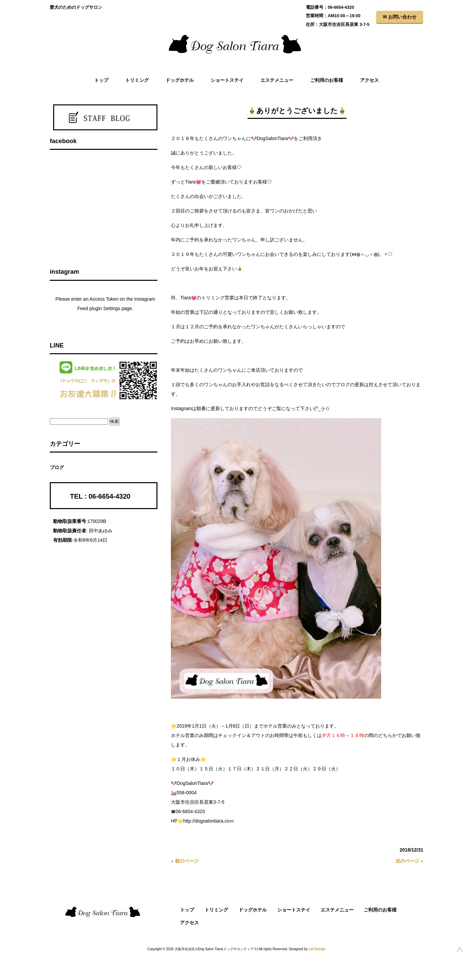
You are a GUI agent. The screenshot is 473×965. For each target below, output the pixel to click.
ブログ (57, 467)
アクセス (189, 922)
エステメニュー (337, 909)
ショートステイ (293, 909)
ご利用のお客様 (380, 909)
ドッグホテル (253, 909)
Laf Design (317, 949)
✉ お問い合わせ (399, 17)
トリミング (216, 909)
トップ (187, 909)
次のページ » (409, 861)
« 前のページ (184, 861)
